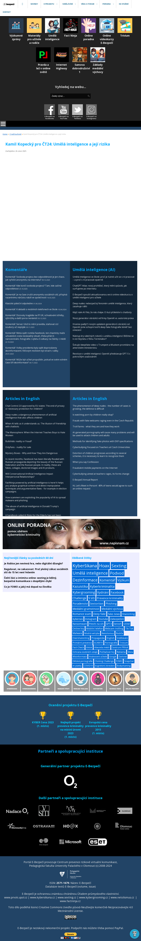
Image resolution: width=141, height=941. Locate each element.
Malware (77, 633)
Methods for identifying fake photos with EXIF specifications (103, 441)
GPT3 (109, 623)
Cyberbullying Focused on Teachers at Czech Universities (101, 447)
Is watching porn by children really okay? (93, 414)
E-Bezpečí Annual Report (85, 479)
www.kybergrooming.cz (93, 897)
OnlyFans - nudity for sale (18, 447)
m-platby (77, 665)
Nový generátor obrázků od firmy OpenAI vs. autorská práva (103, 318)
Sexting (118, 566)
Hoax (104, 566)
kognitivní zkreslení (105, 665)
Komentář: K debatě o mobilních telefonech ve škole (31, 309)
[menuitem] (9, 4)
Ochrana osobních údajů (85, 651)
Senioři (117, 623)
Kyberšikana (85, 566)
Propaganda (97, 637)
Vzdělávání (122, 637)
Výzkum (123, 580)
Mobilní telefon (94, 628)
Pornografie (111, 642)
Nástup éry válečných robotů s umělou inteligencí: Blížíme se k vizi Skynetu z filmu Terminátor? (103, 337)
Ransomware (80, 623)
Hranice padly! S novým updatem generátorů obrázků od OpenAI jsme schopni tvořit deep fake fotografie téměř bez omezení (102, 327)
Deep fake (99, 614)
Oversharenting (81, 637)
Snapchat (129, 661)
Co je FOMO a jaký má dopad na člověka (27, 586)
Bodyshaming (124, 665)
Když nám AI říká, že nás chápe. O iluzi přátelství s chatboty (102, 312)
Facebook (117, 592)
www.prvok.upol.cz (15, 897)
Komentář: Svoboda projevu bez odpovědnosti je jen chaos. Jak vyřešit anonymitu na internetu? (35, 278)
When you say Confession (86, 461)
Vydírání (103, 592)
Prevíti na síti (96, 623)
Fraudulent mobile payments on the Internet (95, 467)
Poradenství (80, 603)
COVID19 (88, 665)
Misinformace (80, 656)
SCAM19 (98, 642)
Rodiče (119, 633)
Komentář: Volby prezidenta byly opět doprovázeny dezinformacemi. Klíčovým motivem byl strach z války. (32, 349)
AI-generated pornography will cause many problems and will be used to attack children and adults (103, 434)
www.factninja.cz (70, 901)
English (111, 637)
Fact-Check (78, 647)
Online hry (78, 628)
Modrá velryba (92, 633)
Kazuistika (80, 586)
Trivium (123, 642)
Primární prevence (82, 642)
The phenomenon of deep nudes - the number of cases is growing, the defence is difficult (102, 407)
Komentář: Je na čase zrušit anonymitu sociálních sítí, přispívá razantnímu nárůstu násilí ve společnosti (36, 296)
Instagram (91, 619)
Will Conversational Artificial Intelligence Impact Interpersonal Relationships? (29, 475)
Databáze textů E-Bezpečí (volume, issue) (70, 886)
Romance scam (82, 614)
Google (112, 656)
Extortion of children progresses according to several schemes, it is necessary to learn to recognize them (99, 455)
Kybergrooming (84, 592)
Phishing (111, 603)
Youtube (103, 619)
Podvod (117, 573)
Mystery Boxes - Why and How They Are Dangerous (31, 453)
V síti (91, 598)
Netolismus (108, 633)
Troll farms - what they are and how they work (96, 426)
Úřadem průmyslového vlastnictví (98, 894)
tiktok (89, 647)
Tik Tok (129, 628)
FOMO (119, 661)
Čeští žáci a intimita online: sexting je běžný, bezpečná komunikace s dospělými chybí (30, 579)
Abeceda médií (102, 647)
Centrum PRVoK (120, 647)
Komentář (107, 580)
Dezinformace (85, 579)
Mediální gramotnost (86, 609)
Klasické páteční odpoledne (19, 303)
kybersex (78, 619)
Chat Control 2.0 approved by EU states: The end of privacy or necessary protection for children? (34, 407)
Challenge (79, 598)
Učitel (127, 623)
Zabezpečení (117, 619)
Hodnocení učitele (98, 656)
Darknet (123, 656)
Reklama (121, 651)
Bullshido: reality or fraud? (18, 441)
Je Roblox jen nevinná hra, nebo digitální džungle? (33, 563)
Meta (130, 651)
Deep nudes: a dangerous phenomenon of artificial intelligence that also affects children (31, 416)
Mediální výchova (112, 609)
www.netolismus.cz (122, 897)
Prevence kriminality (110, 598)
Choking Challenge (104, 661)
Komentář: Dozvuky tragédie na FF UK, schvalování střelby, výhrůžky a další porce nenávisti (34, 317)
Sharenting (128, 614)
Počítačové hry (107, 651)
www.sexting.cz (67, 897)
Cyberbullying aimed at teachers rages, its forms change (101, 473)
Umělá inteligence (90, 573)
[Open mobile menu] (3, 124)
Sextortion (96, 603)
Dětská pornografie (83, 661)
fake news (114, 614)
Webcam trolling (114, 628)
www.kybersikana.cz (42, 897)
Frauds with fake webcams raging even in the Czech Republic (103, 420)
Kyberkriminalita (102, 586)
